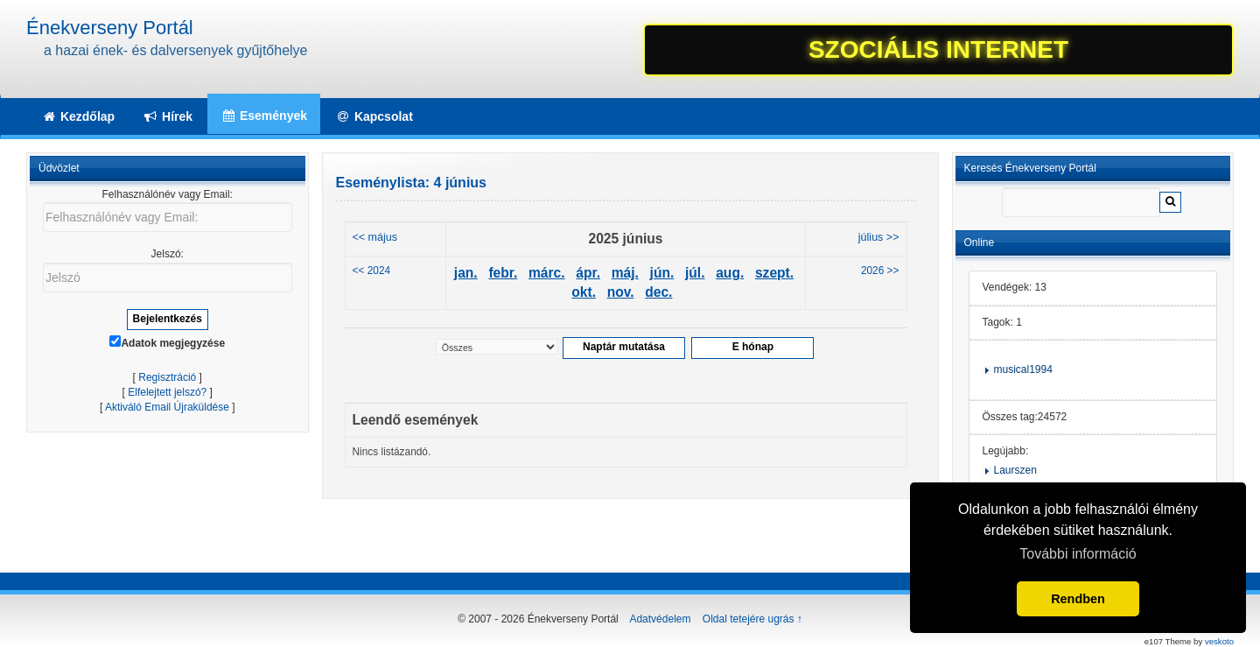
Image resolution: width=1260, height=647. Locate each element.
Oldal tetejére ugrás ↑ (752, 619)
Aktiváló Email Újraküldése (167, 407)
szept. (774, 272)
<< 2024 (372, 270)
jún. (662, 272)
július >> (879, 237)
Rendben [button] (1078, 599)
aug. (730, 272)
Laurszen (1015, 470)
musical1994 (1023, 369)
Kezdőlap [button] (78, 116)
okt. (583, 292)
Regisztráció (167, 377)
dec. (658, 292)
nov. (620, 292)
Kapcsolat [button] (374, 116)
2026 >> (880, 270)
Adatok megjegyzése (167, 342)
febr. (502, 272)
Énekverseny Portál (109, 28)
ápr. (588, 272)
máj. (625, 272)
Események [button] (263, 116)
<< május (375, 237)
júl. (695, 272)
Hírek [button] (167, 116)
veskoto (1219, 641)
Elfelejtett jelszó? (167, 392)
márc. (546, 272)
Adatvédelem (659, 619)
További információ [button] (1077, 553)
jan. (466, 272)
